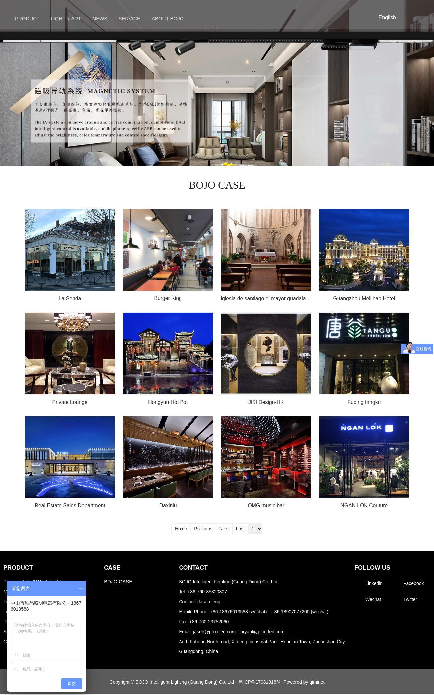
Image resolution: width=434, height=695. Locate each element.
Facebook (413, 584)
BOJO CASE (118, 582)
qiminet (316, 682)
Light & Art (66, 18)
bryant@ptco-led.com (262, 632)
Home (181, 529)
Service (129, 18)
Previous (203, 529)
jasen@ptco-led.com (214, 632)
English (387, 17)
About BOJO (167, 18)
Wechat (373, 600)
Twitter (410, 600)
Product (27, 18)
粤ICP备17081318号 (260, 682)
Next (224, 529)
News (99, 18)
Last (240, 529)
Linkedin (374, 584)
